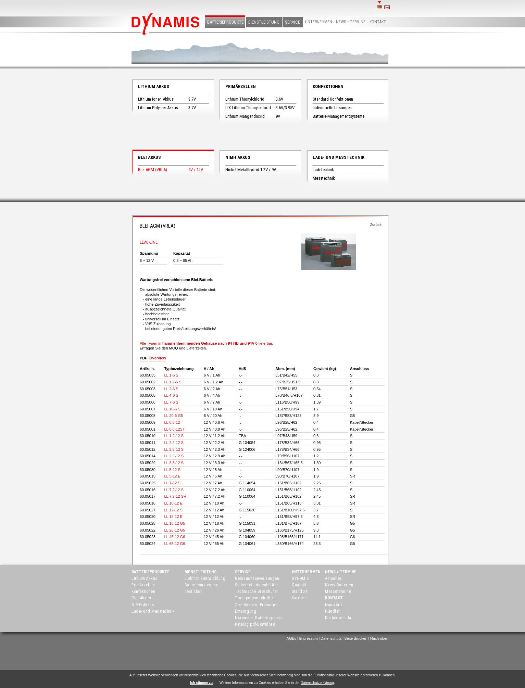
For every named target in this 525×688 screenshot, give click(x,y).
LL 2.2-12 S (174, 443)
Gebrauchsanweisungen (257, 578)
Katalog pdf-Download (255, 624)
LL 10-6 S (172, 409)
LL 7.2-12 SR (175, 496)
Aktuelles (333, 578)
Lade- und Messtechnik (338, 157)
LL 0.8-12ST (174, 429)
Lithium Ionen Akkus (156, 99)
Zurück (376, 225)
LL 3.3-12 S (174, 463)
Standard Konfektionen (333, 99)
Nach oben (379, 638)
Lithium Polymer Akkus (158, 107)
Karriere (299, 598)
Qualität (299, 585)
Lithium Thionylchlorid (244, 99)
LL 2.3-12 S (174, 449)
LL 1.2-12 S (174, 436)
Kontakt (378, 22)
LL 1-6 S (171, 375)
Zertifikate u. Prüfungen (256, 604)
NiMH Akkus (237, 157)
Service (292, 22)
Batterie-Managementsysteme (338, 116)
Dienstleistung (263, 22)
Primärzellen (240, 86)
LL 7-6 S (171, 402)
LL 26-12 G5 (174, 530)
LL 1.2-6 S (173, 382)
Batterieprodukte (225, 22)
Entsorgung (245, 611)
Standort (299, 591)
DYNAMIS (300, 578)
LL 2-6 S (171, 389)
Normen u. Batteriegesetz (258, 617)
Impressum (308, 638)
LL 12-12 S (173, 510)
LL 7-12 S (172, 483)
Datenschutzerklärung (317, 683)
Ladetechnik (323, 169)
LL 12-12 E (173, 516)
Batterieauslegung (202, 585)
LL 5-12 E (172, 476)
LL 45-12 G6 (174, 537)
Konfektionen (328, 86)
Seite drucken (355, 638)
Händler (332, 611)
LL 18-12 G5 (174, 523)
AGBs (292, 638)
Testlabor (193, 591)
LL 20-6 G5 (173, 415)
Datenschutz (331, 638)
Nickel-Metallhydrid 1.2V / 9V (250, 169)
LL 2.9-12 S (174, 456)
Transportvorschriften (255, 598)
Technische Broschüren (257, 591)
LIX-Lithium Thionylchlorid (248, 107)
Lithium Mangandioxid (245, 116)
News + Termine (350, 22)
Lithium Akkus (153, 86)
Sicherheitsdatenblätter (256, 585)
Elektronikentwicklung (205, 578)
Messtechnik (324, 178)
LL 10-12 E (173, 503)
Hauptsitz (334, 604)
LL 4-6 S (171, 395)
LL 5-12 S (172, 470)
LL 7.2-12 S (174, 490)
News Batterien (339, 585)
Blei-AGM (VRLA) (152, 169)
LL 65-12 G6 (174, 544)
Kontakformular (339, 617)
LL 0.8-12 (172, 422)
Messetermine (338, 591)
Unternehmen (318, 22)
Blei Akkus (149, 157)
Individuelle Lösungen (332, 107)
